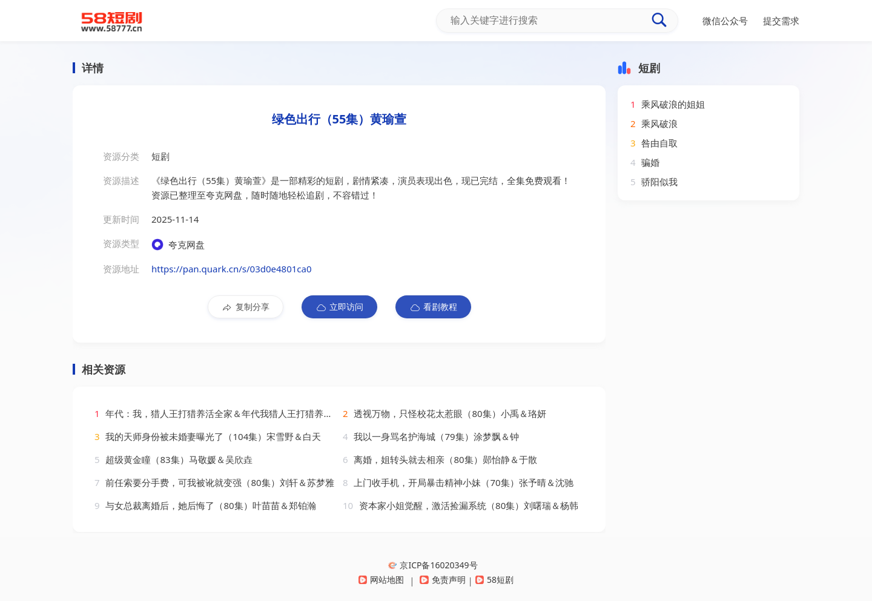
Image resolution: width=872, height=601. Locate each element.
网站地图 (381, 579)
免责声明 (442, 579)
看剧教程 (433, 307)
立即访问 (339, 307)
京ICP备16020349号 (432, 565)
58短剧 (494, 579)
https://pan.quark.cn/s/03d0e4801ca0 (231, 269)
